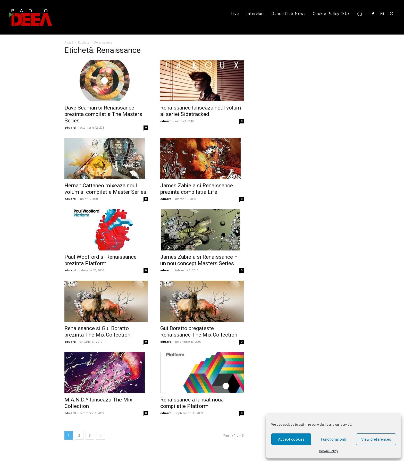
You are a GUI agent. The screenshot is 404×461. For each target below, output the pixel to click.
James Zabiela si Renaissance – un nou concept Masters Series (199, 260)
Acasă (68, 42)
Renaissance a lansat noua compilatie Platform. (192, 403)
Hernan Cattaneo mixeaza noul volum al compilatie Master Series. (106, 188)
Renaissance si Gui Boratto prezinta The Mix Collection (97, 331)
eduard (70, 127)
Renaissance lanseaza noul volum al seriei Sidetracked (200, 111)
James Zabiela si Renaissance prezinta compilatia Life (196, 188)
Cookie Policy (328, 451)
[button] (360, 14)
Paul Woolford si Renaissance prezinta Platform (100, 260)
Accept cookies (291, 439)
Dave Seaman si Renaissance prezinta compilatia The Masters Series (103, 114)
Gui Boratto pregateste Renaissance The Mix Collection (198, 331)
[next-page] (100, 435)
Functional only (334, 439)
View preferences (376, 439)
